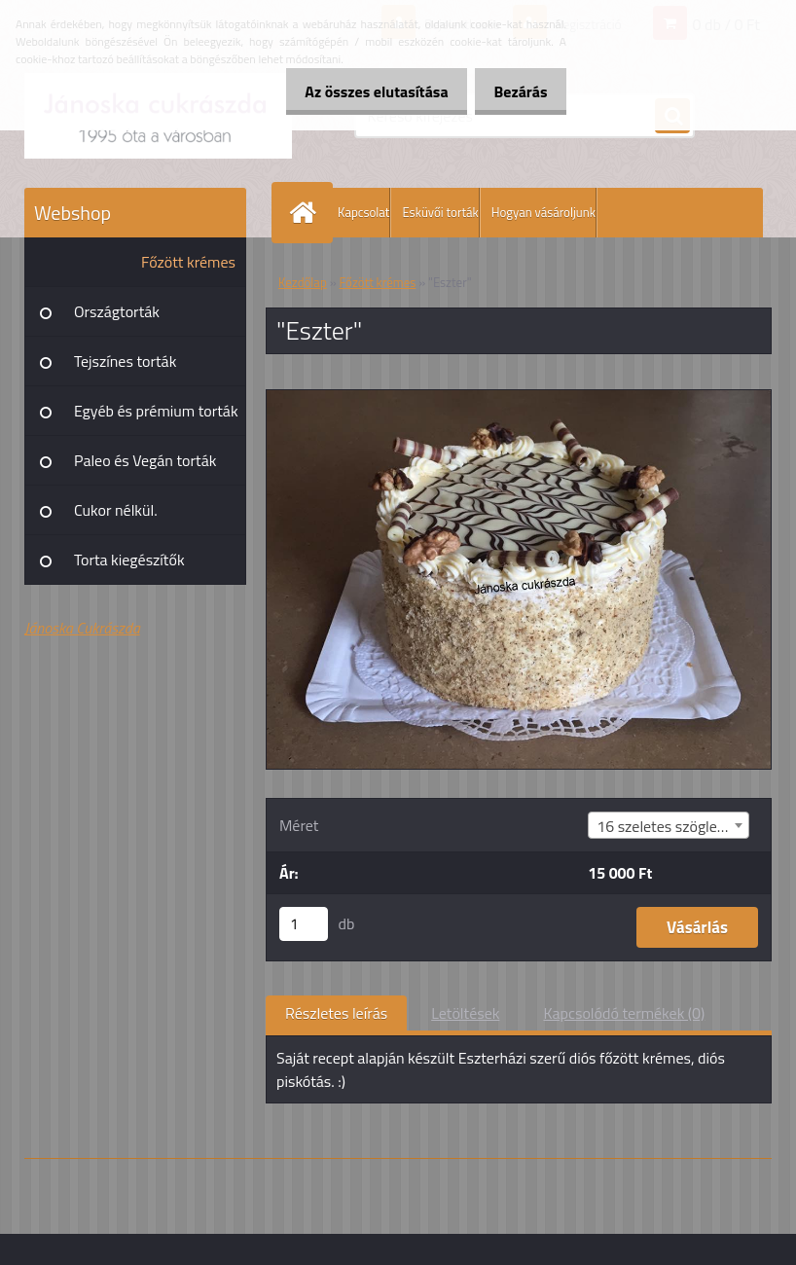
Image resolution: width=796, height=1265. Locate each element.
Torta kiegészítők (129, 559)
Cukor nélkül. (116, 510)
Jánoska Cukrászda (82, 627)
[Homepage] (306, 212)
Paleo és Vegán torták (145, 460)
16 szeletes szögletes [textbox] (667, 826)
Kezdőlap (302, 282)
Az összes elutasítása (360, 91)
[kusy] (303, 924)
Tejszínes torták (125, 361)
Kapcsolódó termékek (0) (624, 1013)
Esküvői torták (440, 212)
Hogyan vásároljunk (543, 212)
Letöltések (465, 1013)
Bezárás (515, 91)
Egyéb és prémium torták (156, 410)
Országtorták (117, 311)
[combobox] (668, 825)
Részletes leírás (336, 1013)
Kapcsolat (363, 212)
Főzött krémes (188, 261)
